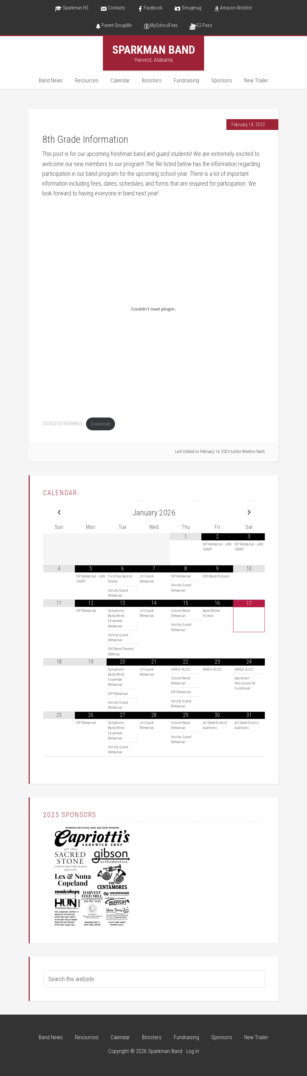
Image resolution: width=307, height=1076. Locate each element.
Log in (192, 1051)
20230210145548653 (62, 424)
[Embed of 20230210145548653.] (153, 309)
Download (100, 424)
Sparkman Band (153, 49)
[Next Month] (249, 512)
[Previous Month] (59, 512)
